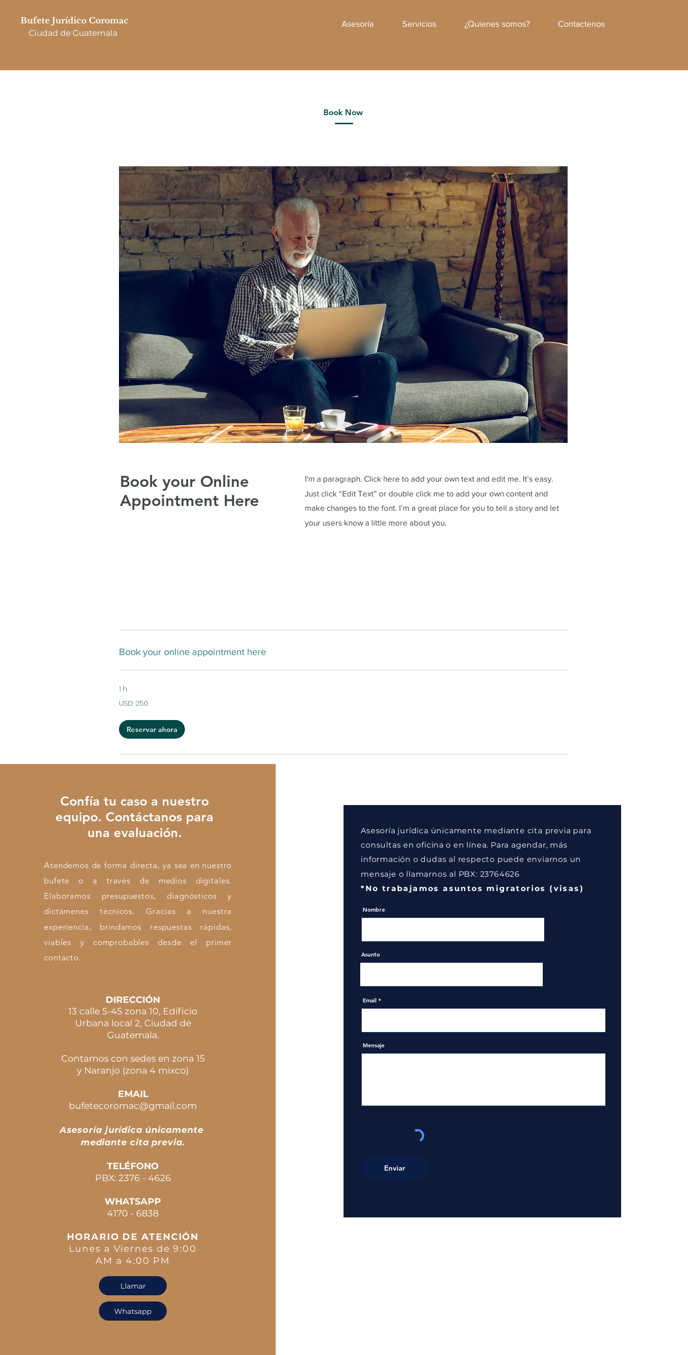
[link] (343, 651)
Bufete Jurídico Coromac (76, 21)
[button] (152, 729)
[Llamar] (133, 1285)
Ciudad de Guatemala (73, 33)
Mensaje (374, 1045)
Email (369, 1000)
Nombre (374, 909)
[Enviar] (395, 1168)
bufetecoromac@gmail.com (133, 1105)
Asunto (370, 954)
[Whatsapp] (133, 1311)
